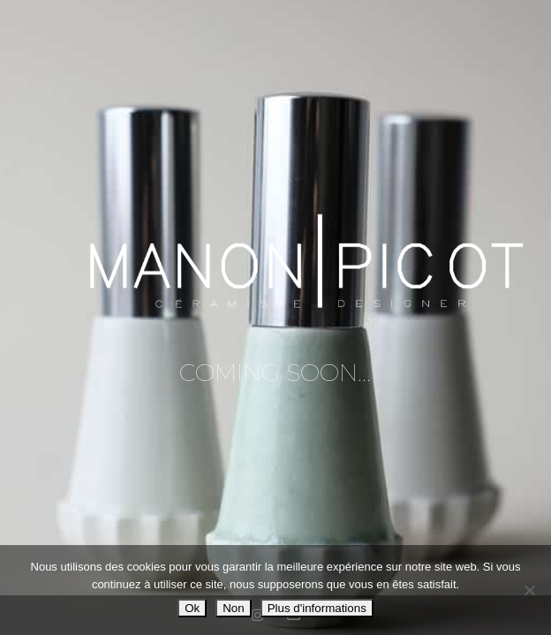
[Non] (529, 590)
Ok (192, 608)
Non (233, 608)
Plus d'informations (317, 608)
